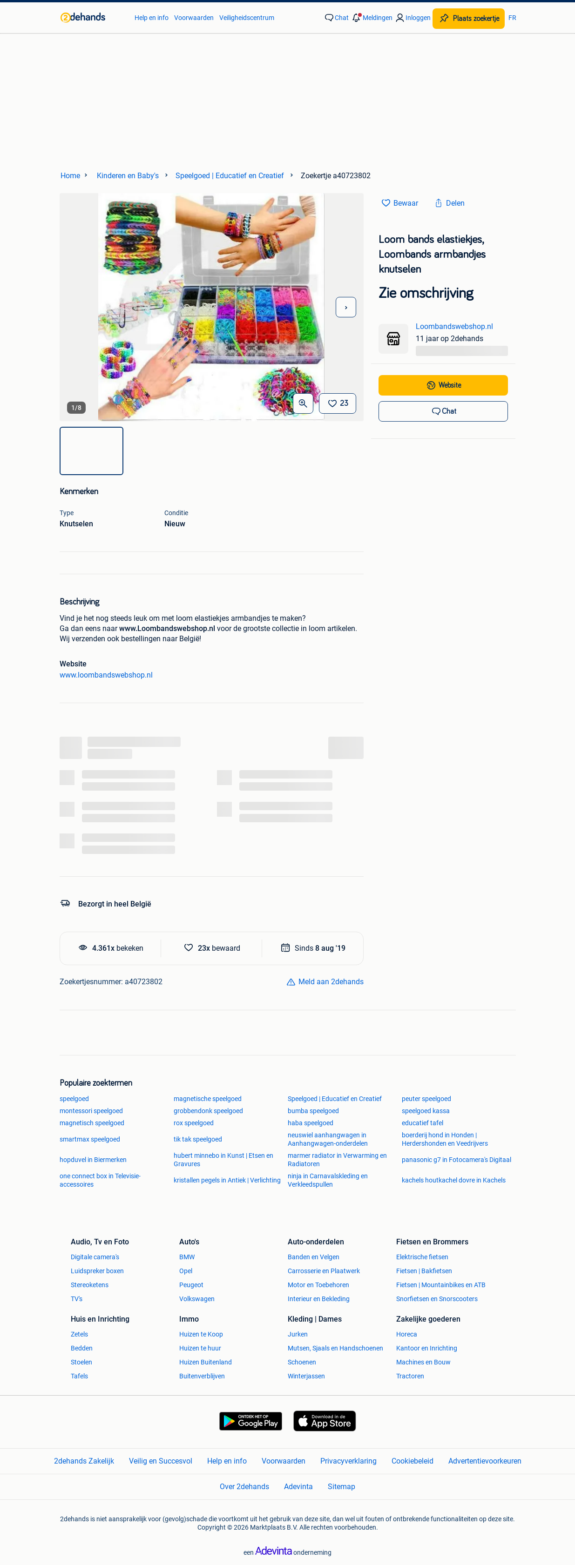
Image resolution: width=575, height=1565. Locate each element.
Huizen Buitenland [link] (205, 1362)
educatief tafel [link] (422, 1123)
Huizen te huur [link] (200, 1348)
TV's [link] (76, 1299)
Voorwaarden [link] (194, 17)
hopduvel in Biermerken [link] (93, 1159)
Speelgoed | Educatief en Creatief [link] (335, 1098)
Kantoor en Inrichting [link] (426, 1348)
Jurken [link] (298, 1334)
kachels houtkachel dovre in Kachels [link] (454, 1180)
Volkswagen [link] (197, 1299)
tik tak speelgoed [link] (198, 1139)
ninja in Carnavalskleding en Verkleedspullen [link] (328, 1180)
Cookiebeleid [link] (412, 1461)
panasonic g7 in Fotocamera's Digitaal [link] (456, 1159)
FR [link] (512, 17)
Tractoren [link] (410, 1376)
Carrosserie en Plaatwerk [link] (324, 1271)
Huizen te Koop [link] (201, 1334)
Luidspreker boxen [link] (97, 1271)
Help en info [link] (152, 17)
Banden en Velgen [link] (313, 1257)
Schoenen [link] (302, 1362)
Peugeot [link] (191, 1285)
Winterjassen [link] (306, 1376)
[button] (371, 18)
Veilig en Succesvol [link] (160, 1461)
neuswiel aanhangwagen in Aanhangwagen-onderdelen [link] (328, 1139)
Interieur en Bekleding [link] (319, 1299)
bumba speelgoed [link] (313, 1111)
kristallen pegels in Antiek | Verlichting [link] (227, 1180)
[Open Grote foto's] (303, 403)
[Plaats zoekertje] (469, 18)
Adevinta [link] (298, 1486)
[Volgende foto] (346, 307)
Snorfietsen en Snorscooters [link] (437, 1299)
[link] (93, 17)
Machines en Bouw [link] (423, 1362)
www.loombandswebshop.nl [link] (106, 675)
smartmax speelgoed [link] (90, 1139)
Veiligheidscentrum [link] (246, 17)
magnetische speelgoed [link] (208, 1098)
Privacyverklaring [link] (348, 1461)
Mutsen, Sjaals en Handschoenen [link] (335, 1348)
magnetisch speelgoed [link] (92, 1123)
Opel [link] (185, 1271)
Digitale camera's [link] (95, 1257)
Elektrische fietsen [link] (422, 1257)
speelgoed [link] (74, 1098)
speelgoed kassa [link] (426, 1111)
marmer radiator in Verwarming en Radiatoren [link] (337, 1160)
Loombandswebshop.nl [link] (454, 326)
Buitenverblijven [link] (202, 1376)
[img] (91, 451)
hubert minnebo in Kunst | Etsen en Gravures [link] (223, 1160)
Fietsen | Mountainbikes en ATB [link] (441, 1285)
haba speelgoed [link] (310, 1123)
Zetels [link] (79, 1334)
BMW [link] (187, 1257)
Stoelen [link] (81, 1362)
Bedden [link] (82, 1348)
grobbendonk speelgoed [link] (208, 1111)
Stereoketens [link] (89, 1285)
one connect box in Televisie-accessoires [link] (100, 1180)
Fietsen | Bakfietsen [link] (424, 1271)
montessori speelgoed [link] (91, 1111)
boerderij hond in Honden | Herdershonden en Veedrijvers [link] (445, 1139)
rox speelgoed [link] (194, 1123)
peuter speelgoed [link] (426, 1098)
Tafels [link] (79, 1376)
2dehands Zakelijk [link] (84, 1461)
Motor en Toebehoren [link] (318, 1285)
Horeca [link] (406, 1334)
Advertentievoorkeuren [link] (484, 1461)
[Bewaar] (337, 403)
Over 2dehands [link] (244, 1486)
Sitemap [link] (341, 1486)
